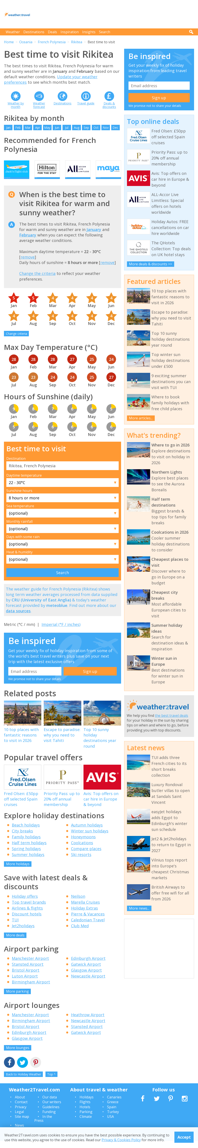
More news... (139, 908)
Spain (111, 1114)
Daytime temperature (24, 482)
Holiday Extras (84, 915)
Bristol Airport (25, 977)
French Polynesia (52, 42)
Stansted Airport (27, 971)
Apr (37, 127)
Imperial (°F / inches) (61, 631)
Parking (86, 1119)
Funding (49, 1119)
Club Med (80, 932)
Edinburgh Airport (88, 965)
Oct (96, 127)
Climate (86, 1123)
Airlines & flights (27, 915)
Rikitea (76, 42)
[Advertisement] (114, 14)
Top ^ (51, 1081)
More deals (15, 942)
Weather (13, 32)
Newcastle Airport (88, 983)
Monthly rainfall (19, 528)
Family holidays (26, 843)
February (27, 242)
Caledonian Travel (88, 926)
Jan (8, 127)
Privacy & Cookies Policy (121, 1140)
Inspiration (70, 32)
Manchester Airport (30, 965)
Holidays (87, 1104)
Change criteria (16, 341)
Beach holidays (26, 832)
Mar (28, 127)
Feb (18, 127)
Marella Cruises (85, 909)
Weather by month (16, 105)
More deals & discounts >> (150, 264)
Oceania (25, 42)
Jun (57, 127)
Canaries (114, 1104)
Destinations (33, 32)
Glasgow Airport (86, 977)
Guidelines (50, 1114)
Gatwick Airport (86, 971)
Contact (21, 1109)
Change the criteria (37, 280)
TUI (15, 926)
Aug (76, 127)
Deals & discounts (109, 105)
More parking (17, 998)
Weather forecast (39, 105)
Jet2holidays (23, 932)
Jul (66, 127)
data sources (18, 618)
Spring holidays (26, 855)
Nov (106, 127)
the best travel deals (171, 715)
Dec (115, 127)
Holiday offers (25, 903)
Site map (22, 1123)
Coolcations (82, 849)
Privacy (20, 1114)
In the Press (43, 1125)
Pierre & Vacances (88, 921)
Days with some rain (23, 543)
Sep (86, 127)
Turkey (113, 1119)
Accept (184, 1137)
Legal (19, 1119)
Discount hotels (27, 921)
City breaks (22, 838)
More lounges (17, 1054)
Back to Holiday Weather (23, 1081)
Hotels (85, 1114)
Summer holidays (28, 861)
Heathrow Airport (87, 1021)
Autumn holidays (87, 832)
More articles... (141, 418)
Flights (85, 1109)
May (47, 127)
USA (110, 1123)
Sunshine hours (19, 497)
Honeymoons (83, 843)
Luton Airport (25, 983)
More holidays (18, 870)
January (94, 236)
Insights (89, 32)
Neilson (78, 903)
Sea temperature (20, 513)
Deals (52, 32)
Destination (16, 465)
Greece (112, 1109)
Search (104, 32)
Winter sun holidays (89, 838)
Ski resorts (81, 861)
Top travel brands (29, 909)
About (20, 1104)
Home (9, 42)
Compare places (86, 855)
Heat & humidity (19, 559)
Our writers (51, 1109)
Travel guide (85, 103)
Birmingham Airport (31, 989)
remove (28, 264)
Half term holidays (29, 849)
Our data (49, 1104)
